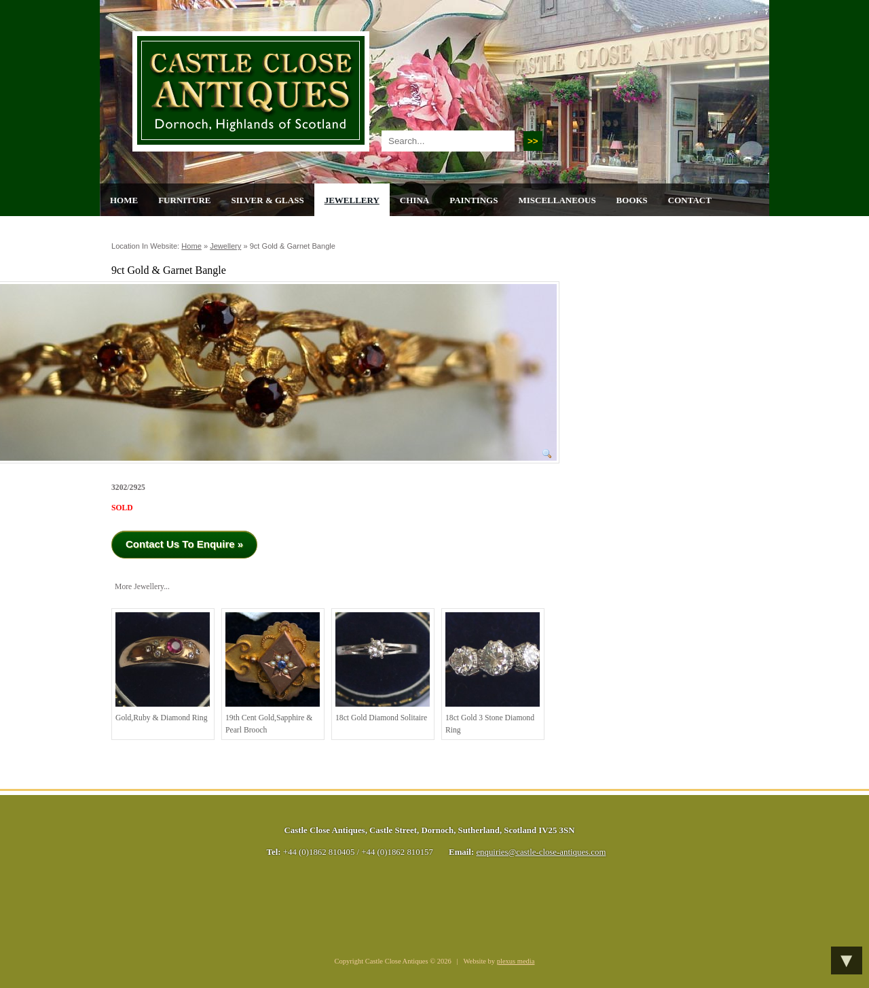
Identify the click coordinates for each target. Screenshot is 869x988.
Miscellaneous (556, 200)
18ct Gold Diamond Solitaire (382, 667)
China (414, 200)
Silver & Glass (267, 200)
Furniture (184, 200)
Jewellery (352, 200)
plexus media (516, 961)
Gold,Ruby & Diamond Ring (162, 667)
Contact (689, 200)
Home (124, 200)
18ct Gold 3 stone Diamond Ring (492, 673)
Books (632, 200)
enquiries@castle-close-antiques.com (541, 852)
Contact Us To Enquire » (184, 544)
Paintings (473, 200)
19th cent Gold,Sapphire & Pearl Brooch (272, 673)
